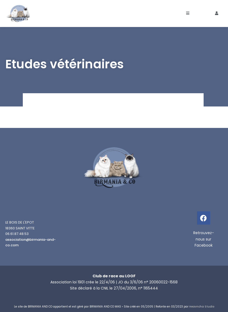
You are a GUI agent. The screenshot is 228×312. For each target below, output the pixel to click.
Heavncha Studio (201, 307)
